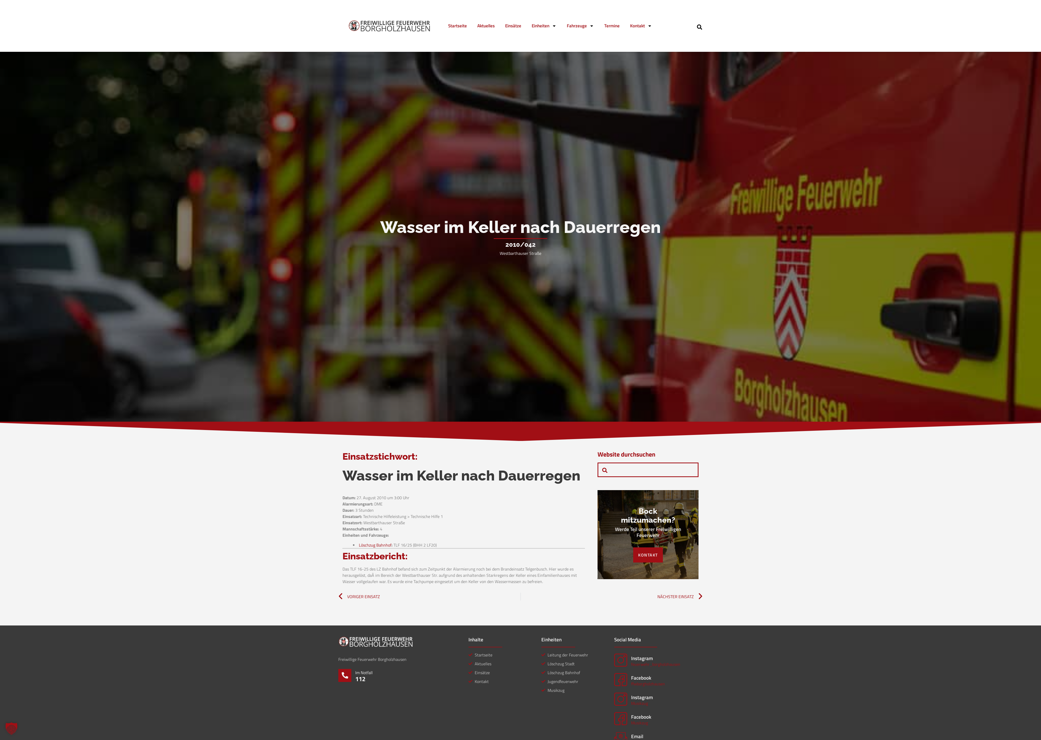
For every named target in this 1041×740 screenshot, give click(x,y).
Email (637, 736)
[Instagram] (620, 660)
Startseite (457, 25)
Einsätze (513, 25)
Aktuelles (486, 25)
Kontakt (641, 26)
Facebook (641, 677)
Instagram (642, 658)
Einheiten (544, 26)
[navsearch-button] (699, 26)
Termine (612, 25)
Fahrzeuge (580, 26)
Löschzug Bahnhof (375, 545)
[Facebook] (620, 679)
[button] (11, 728)
